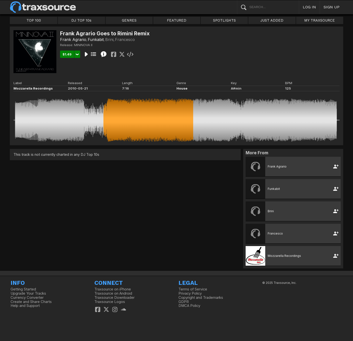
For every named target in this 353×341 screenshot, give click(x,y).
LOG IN (309, 7)
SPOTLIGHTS (224, 20)
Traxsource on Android (113, 293)
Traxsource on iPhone (112, 289)
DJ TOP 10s (81, 20)
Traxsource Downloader (114, 297)
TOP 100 (33, 20)
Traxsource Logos (109, 302)
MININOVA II (83, 45)
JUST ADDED (271, 20)
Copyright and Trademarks (200, 297)
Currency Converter (27, 297)
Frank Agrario (73, 39)
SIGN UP (332, 7)
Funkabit (96, 39)
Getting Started (23, 289)
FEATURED (176, 20)
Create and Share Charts (31, 302)
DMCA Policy (189, 305)
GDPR (183, 302)
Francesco (125, 39)
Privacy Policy (190, 293)
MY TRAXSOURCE (319, 20)
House (182, 88)
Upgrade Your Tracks (28, 293)
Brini (109, 39)
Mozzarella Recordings (33, 88)
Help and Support (25, 305)
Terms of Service (192, 289)
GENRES (129, 20)
